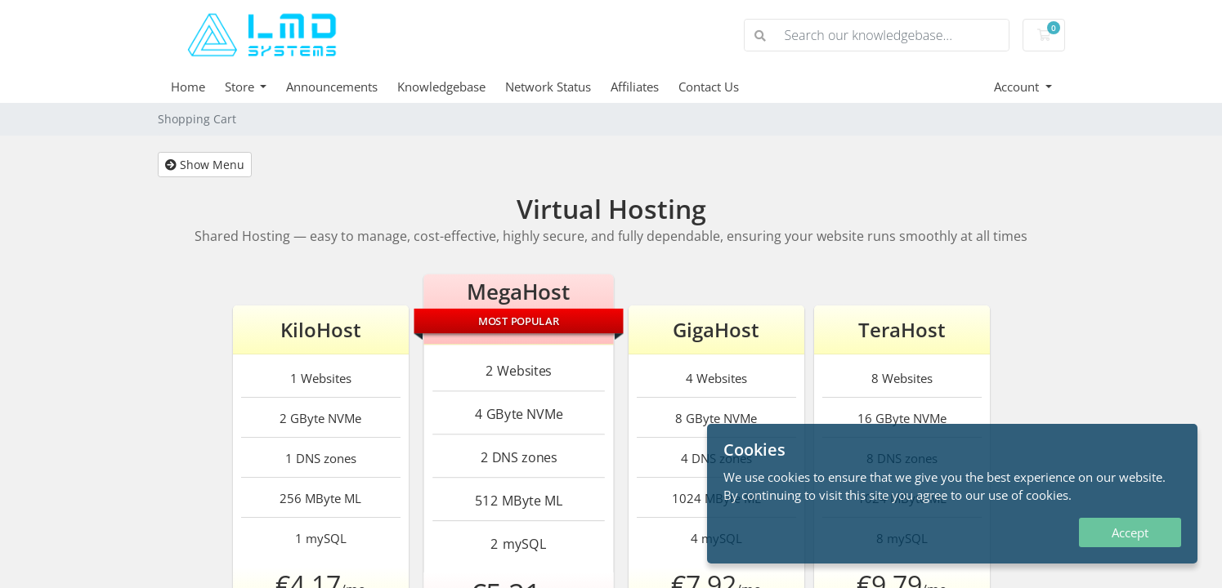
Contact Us (708, 86)
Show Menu (204, 164)
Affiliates (635, 86)
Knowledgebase (441, 86)
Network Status (548, 86)
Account (1018, 86)
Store (241, 86)
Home (188, 86)
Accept (1130, 532)
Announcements (332, 86)
